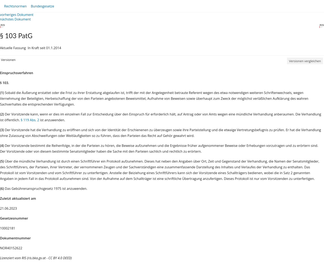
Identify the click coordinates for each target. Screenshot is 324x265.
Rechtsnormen (15, 6)
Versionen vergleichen (305, 61)
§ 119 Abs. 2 (30, 120)
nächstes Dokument (15, 19)
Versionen (8, 60)
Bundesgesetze (42, 6)
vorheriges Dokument (16, 14)
